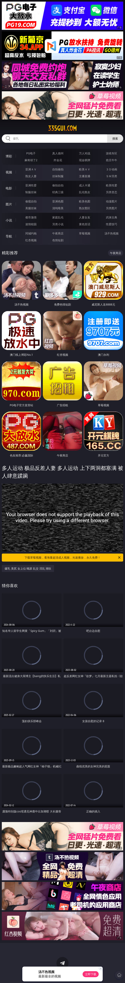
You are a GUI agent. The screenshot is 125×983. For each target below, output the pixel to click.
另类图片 (111, 208)
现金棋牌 (84, 160)
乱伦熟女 (84, 192)
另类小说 (58, 224)
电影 (9, 188)
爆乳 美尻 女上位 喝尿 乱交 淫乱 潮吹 (28, 568)
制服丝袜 (31, 192)
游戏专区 (111, 153)
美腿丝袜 (31, 208)
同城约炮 (31, 233)
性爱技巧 (111, 224)
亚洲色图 (58, 201)
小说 (9, 220)
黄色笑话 (84, 224)
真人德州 (58, 153)
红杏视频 (31, 240)
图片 (9, 204)
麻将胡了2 (31, 160)
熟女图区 (84, 208)
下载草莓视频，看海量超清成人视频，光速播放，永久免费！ (73, 557)
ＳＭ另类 (111, 176)
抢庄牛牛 (111, 160)
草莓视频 (84, 233)
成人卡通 (84, 185)
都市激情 (31, 217)
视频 (9, 172)
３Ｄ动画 (111, 169)
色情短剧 (58, 240)
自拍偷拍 (58, 169)
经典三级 (58, 192)
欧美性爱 (111, 185)
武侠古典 (111, 217)
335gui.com (62, 128)
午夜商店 (58, 233)
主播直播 (84, 176)
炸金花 (58, 160)
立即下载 (90, 974)
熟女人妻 (31, 176)
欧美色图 (84, 201)
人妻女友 (84, 217)
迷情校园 (31, 224)
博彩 (9, 156)
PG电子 (31, 153)
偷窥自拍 (31, 201)
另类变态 (111, 192)
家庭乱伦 (58, 217)
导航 (9, 236)
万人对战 (84, 153)
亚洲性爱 (31, 185)
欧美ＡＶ (84, 169)
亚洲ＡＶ (31, 169)
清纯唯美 (58, 208)
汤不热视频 (112, 233)
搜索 (115, 138)
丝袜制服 (58, 176)
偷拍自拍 (58, 185)
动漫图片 (111, 201)
